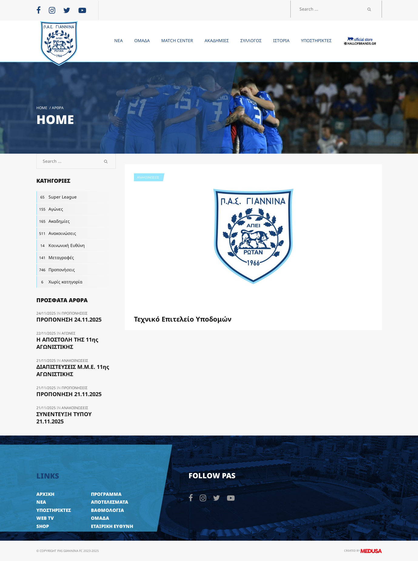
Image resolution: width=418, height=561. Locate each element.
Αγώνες (49, 209)
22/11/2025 (46, 333)
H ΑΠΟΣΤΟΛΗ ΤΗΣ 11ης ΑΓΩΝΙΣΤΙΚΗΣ (67, 343)
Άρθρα (58, 107)
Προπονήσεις (55, 269)
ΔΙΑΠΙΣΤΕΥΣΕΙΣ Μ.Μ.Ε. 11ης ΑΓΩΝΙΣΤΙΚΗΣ (72, 370)
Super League (56, 197)
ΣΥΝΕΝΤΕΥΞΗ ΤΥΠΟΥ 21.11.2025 (64, 417)
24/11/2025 (46, 313)
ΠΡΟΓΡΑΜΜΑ (106, 494)
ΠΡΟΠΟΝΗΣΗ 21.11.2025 (69, 394)
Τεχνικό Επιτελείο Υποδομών (182, 319)
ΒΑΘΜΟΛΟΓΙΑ (107, 510)
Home (41, 107)
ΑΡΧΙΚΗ (45, 494)
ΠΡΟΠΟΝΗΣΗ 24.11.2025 (69, 319)
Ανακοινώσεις (148, 177)
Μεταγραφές (55, 257)
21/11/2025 (46, 360)
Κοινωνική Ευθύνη (60, 245)
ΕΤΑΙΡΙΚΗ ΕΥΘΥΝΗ (112, 526)
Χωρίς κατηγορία (59, 282)
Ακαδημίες (53, 221)
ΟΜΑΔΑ (100, 518)
